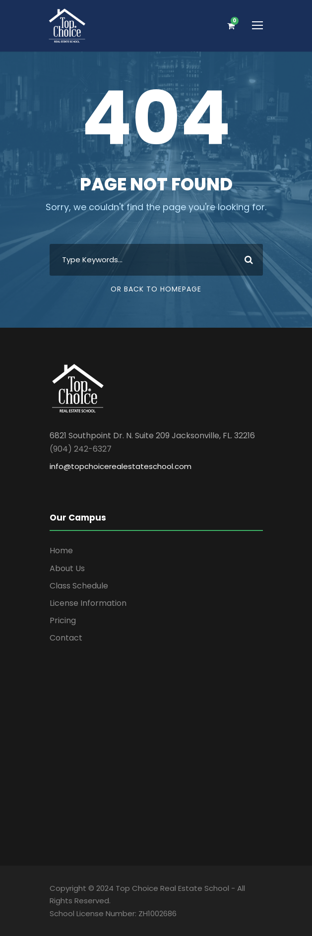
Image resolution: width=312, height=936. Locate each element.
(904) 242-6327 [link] (81, 449)
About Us (67, 568)
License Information (88, 603)
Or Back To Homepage (156, 289)
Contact (66, 638)
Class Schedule (79, 585)
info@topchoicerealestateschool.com (120, 466)
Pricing (63, 620)
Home (61, 550)
